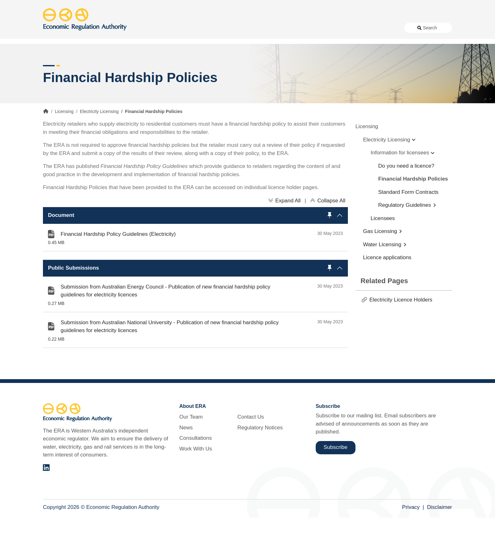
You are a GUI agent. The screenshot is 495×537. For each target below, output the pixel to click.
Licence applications (387, 277)
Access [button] (51, 50)
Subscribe (336, 466)
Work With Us (305, 27)
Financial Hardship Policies (413, 198)
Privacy (411, 526)
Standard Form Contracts (408, 211)
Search (430, 27)
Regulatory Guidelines (404, 224)
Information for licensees (400, 172)
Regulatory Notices (376, 27)
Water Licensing (382, 263)
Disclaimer (439, 526)
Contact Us (338, 27)
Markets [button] (426, 50)
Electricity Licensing (99, 130)
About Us (213, 27)
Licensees (383, 237)
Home (46, 130)
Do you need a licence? (406, 185)
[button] (195, 234)
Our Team (191, 436)
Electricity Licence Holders (400, 319)
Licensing (352, 50)
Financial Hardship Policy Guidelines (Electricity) (118, 253)
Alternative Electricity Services (150, 50)
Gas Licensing (380, 251)
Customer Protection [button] (263, 50)
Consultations (269, 27)
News (241, 27)
